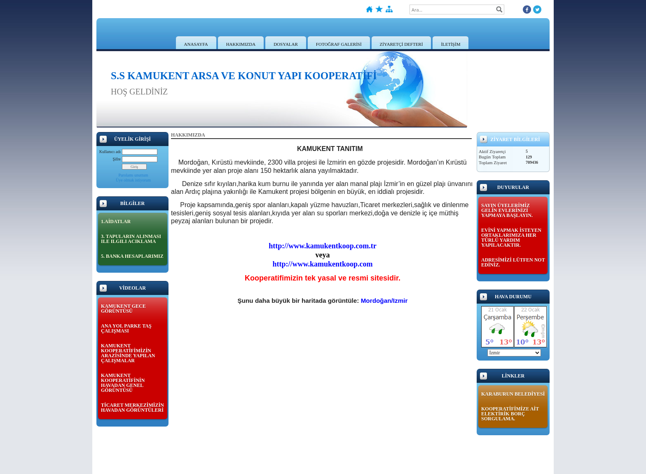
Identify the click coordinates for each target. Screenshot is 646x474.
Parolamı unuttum (133, 175)
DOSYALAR (286, 44)
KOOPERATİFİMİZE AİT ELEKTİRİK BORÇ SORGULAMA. (510, 414)
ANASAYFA (196, 44)
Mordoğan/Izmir (384, 300)
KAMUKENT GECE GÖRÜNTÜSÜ (123, 308)
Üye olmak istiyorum (133, 180)
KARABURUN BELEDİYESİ (513, 394)
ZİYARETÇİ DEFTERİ (401, 44)
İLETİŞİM (450, 44)
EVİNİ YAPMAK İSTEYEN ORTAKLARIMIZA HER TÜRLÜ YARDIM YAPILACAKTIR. (511, 237)
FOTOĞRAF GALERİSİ (339, 44)
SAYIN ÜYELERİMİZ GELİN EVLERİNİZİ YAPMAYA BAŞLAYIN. (507, 210)
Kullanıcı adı (110, 151)
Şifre (117, 159)
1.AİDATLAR (116, 221)
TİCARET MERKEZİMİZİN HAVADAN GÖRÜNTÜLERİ (132, 407)
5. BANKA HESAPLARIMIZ (132, 256)
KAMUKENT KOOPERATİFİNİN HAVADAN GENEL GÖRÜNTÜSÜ (123, 383)
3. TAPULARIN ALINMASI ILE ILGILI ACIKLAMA (131, 238)
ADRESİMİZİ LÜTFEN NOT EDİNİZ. (513, 262)
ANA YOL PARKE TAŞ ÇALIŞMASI (126, 328)
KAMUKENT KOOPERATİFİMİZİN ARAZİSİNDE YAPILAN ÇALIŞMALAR (128, 353)
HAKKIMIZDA (241, 44)
